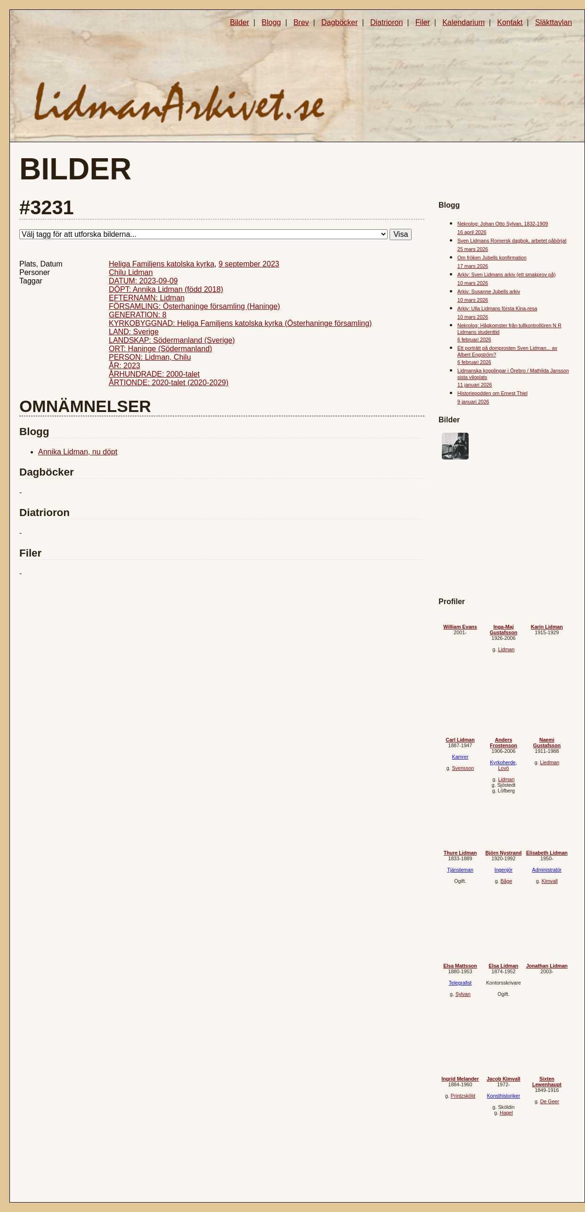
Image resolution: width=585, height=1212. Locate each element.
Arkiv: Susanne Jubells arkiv (488, 291)
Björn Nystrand (504, 853)
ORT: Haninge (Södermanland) (160, 349)
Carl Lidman (460, 740)
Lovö (503, 768)
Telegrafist (460, 983)
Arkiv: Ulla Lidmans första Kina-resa (497, 308)
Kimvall (550, 881)
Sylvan (463, 994)
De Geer (549, 1101)
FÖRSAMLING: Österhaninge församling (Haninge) (194, 306)
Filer (422, 22)
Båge (506, 881)
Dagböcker (339, 22)
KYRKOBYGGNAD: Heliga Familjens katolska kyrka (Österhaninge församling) (240, 323)
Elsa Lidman (504, 966)
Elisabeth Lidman (547, 853)
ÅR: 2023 (124, 366)
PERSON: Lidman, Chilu (150, 357)
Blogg (271, 22)
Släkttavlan (553, 22)
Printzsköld (463, 1096)
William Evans (460, 627)
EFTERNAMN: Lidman (147, 298)
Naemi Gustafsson (547, 742)
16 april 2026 (472, 232)
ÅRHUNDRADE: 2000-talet (154, 374)
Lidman (506, 649)
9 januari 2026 (473, 401)
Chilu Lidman (131, 272)
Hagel (506, 1112)
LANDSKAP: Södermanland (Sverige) (172, 340)
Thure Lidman (460, 853)
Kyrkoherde (503, 762)
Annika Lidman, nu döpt (77, 452)
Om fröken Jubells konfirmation (492, 257)
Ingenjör (504, 870)
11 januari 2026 (474, 385)
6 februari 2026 (474, 339)
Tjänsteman (460, 870)
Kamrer (460, 757)
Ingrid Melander (460, 1079)
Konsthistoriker (503, 1096)
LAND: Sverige (134, 332)
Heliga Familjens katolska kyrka (161, 264)
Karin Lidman (547, 627)
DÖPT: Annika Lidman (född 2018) (166, 289)
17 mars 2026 (472, 266)
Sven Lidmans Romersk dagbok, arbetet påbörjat (512, 240)
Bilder (239, 22)
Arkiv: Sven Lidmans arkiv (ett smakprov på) (506, 274)
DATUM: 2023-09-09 (143, 281)
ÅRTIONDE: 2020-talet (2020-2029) (168, 383)
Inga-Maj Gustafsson (504, 629)
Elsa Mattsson (460, 966)
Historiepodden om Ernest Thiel (492, 393)
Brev (301, 22)
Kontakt (509, 22)
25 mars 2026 (472, 249)
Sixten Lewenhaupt (546, 1081)
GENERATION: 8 (137, 315)
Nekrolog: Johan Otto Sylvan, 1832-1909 (502, 223)
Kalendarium (463, 22)
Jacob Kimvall (503, 1079)
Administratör (547, 870)
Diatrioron (386, 22)
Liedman (549, 762)
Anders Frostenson (503, 742)
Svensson (463, 768)
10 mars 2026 (472, 283)
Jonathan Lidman (547, 966)
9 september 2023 (249, 264)
